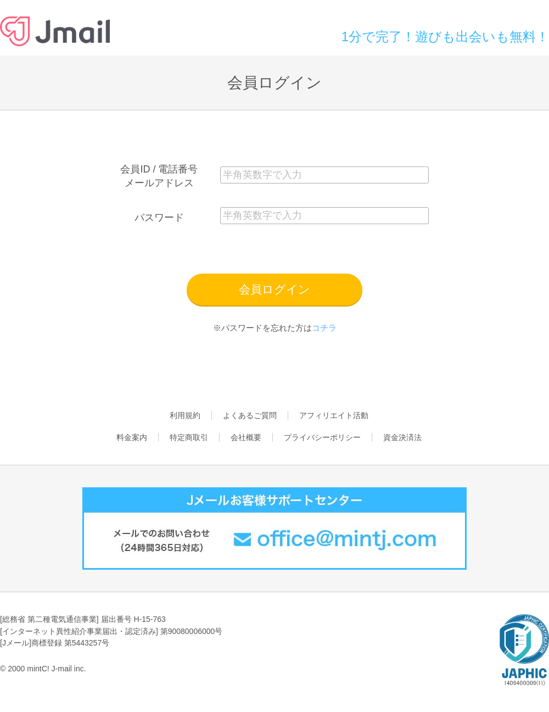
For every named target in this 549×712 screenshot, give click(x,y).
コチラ (324, 327)
